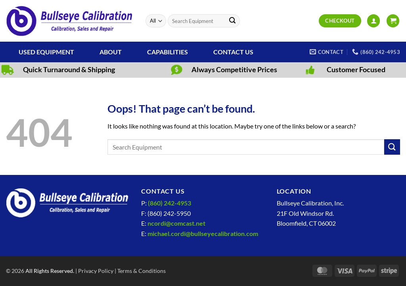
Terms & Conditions (141, 270)
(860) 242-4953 (169, 203)
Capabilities (167, 52)
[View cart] (393, 20)
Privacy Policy (95, 270)
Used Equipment (46, 52)
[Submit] (232, 21)
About (111, 52)
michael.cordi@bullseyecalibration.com (202, 233)
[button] (373, 20)
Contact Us (233, 52)
